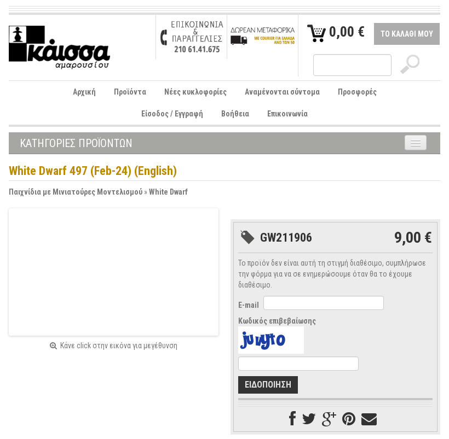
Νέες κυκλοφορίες (195, 91)
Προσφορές (357, 91)
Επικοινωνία (287, 113)
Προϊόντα (130, 91)
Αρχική (84, 91)
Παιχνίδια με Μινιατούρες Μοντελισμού (75, 192)
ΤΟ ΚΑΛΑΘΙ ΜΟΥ (407, 34)
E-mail (248, 305)
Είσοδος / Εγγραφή (172, 113)
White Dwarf (168, 192)
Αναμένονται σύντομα (282, 91)
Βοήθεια (235, 113)
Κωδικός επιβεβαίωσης (277, 321)
